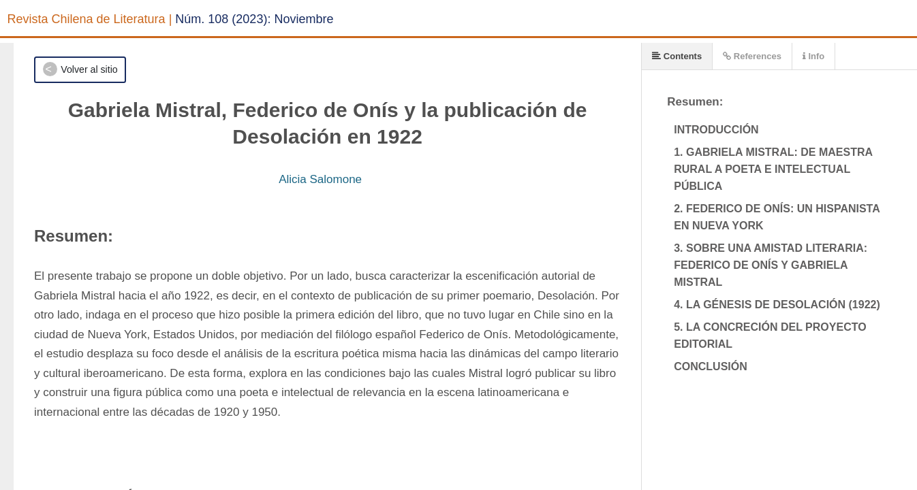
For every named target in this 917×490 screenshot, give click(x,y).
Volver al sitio (89, 69)
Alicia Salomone (320, 179)
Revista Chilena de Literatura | (89, 19)
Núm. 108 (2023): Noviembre (254, 19)
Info (813, 56)
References (752, 56)
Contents (677, 56)
